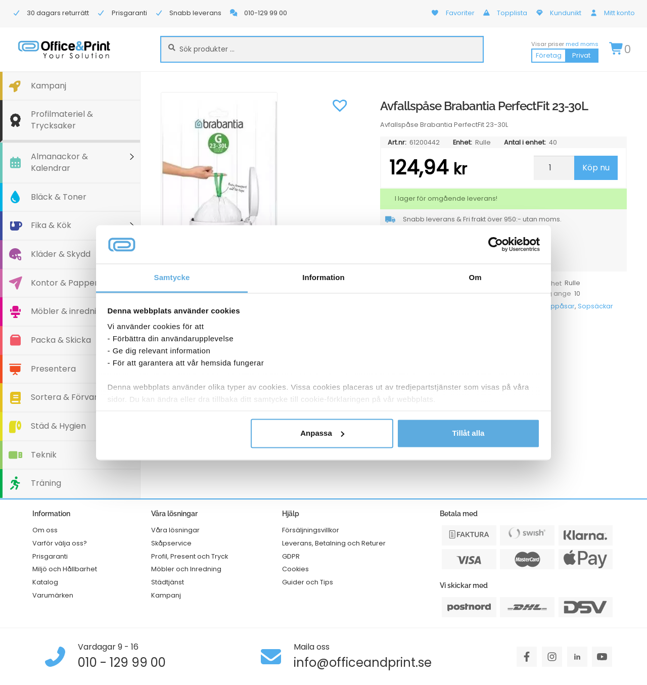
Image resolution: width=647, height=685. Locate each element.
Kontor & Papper (64, 283)
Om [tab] (475, 277)
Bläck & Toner (58, 197)
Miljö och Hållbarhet (64, 569)
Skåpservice (171, 543)
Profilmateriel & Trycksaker (62, 119)
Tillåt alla (468, 433)
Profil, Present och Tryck (189, 556)
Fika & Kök (51, 225)
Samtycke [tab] (172, 277)
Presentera (53, 369)
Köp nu (596, 167)
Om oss (45, 530)
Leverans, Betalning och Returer (334, 543)
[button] (340, 104)
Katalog (45, 582)
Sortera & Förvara (67, 397)
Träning (46, 483)
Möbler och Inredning (186, 569)
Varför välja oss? (59, 543)
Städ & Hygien (58, 426)
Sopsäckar (595, 306)
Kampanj (48, 86)
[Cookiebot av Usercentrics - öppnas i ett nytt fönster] (495, 244)
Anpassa (322, 433)
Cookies (295, 569)
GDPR (291, 556)
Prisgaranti (50, 556)
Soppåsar (558, 306)
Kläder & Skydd (60, 254)
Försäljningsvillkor (310, 530)
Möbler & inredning (68, 311)
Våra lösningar (175, 530)
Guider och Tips (307, 582)
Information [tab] (323, 277)
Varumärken (52, 595)
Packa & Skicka (61, 340)
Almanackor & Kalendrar (59, 162)
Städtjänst (167, 582)
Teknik (44, 455)
